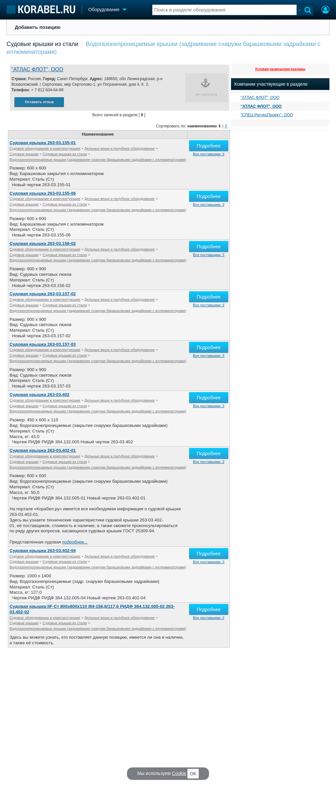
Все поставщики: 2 (208, 618)
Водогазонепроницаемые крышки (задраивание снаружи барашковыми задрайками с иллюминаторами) (98, 160)
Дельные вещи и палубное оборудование (119, 148)
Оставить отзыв (39, 102)
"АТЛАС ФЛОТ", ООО (37, 69)
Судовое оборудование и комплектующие (45, 148)
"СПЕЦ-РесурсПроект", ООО (267, 115)
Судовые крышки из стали (42, 44)
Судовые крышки (24, 154)
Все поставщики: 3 (208, 154)
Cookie (179, 773)
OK (193, 773)
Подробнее (209, 145)
